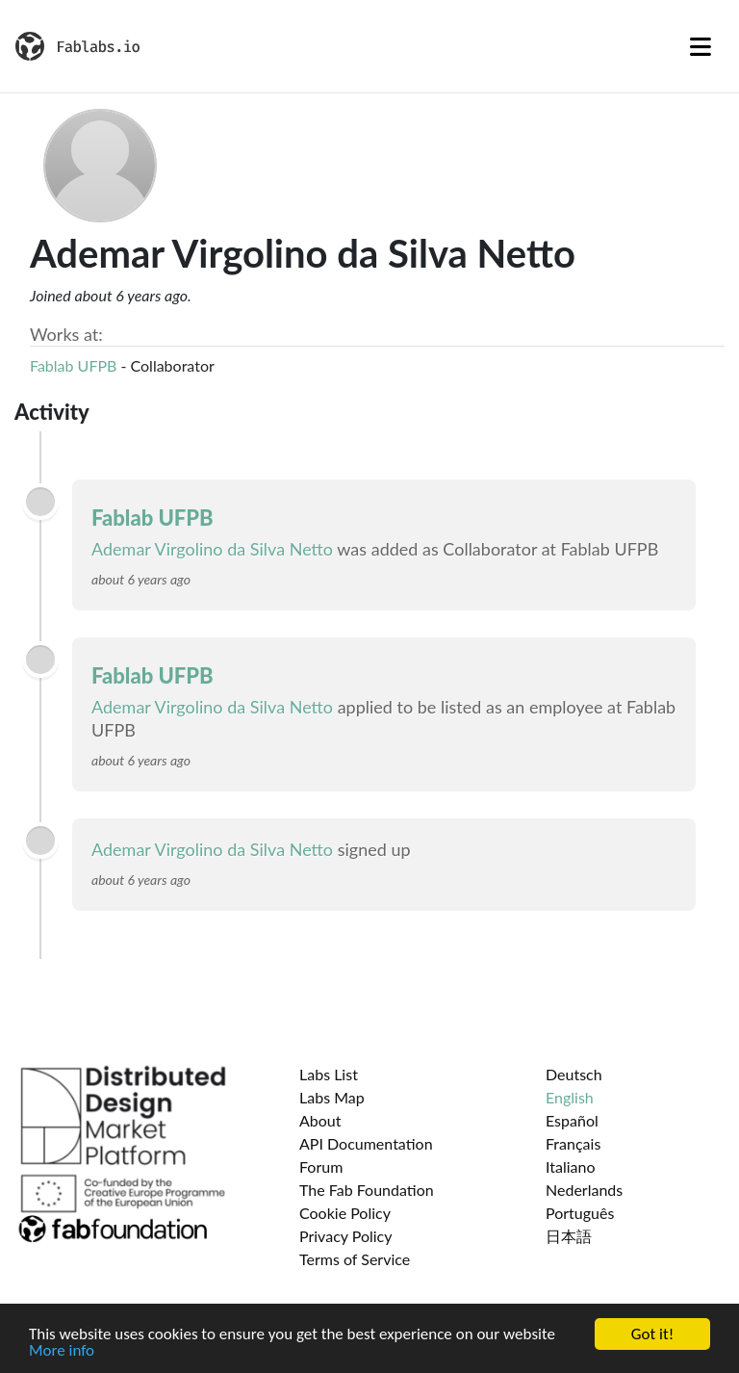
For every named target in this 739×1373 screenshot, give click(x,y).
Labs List (328, 1074)
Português (580, 1213)
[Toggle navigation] (700, 46)
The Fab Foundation (366, 1189)
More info (61, 1350)
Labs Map (332, 1097)
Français (573, 1143)
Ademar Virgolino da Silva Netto (212, 548)
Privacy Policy (346, 1236)
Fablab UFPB (73, 365)
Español (572, 1120)
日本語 (569, 1236)
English (570, 1097)
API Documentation (366, 1143)
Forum (321, 1166)
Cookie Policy (345, 1213)
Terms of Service (354, 1259)
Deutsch (574, 1074)
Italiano (571, 1166)
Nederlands (584, 1189)
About (320, 1120)
